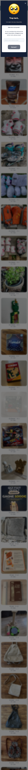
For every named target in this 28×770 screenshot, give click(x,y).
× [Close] (25, 3)
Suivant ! (14, 47)
